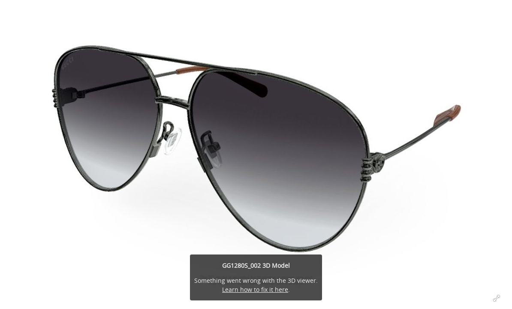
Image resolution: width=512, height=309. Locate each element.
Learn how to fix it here (255, 289)
